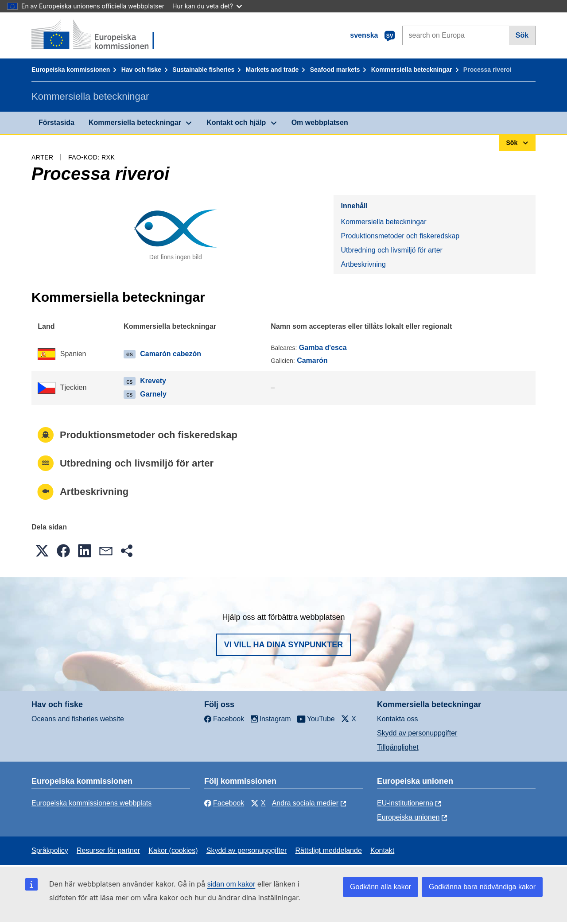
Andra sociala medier (305, 803)
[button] (42, 551)
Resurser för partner (108, 850)
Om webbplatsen (319, 122)
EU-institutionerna (405, 803)
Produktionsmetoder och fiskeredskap (400, 236)
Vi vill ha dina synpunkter (283, 644)
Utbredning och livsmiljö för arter (391, 250)
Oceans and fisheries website (77, 719)
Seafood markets (335, 69)
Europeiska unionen (408, 817)
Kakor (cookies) (173, 850)
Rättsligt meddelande (328, 850)
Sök (522, 35)
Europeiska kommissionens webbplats (91, 803)
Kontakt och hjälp (236, 122)
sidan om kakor (231, 884)
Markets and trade (272, 69)
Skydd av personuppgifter (417, 733)
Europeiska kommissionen (70, 69)
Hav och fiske (141, 69)
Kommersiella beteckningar (411, 69)
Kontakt (382, 850)
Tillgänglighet (398, 747)
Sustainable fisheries (203, 69)
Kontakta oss (397, 719)
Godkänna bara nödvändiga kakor (482, 887)
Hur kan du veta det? (207, 6)
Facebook (224, 803)
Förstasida (56, 122)
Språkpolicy (49, 850)
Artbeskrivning (363, 264)
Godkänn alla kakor (380, 887)
